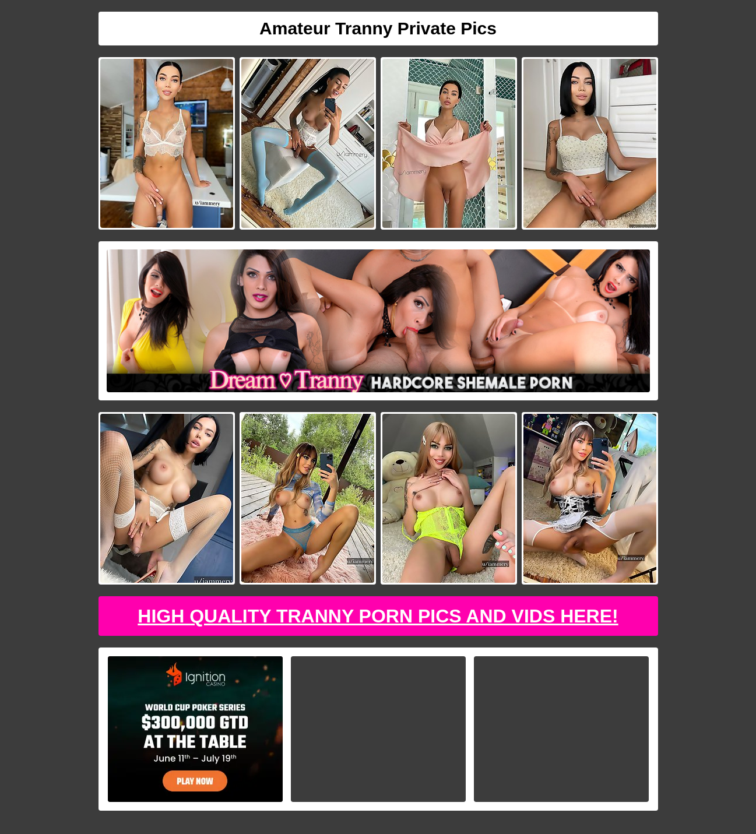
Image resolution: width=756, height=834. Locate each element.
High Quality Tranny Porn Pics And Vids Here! (378, 616)
